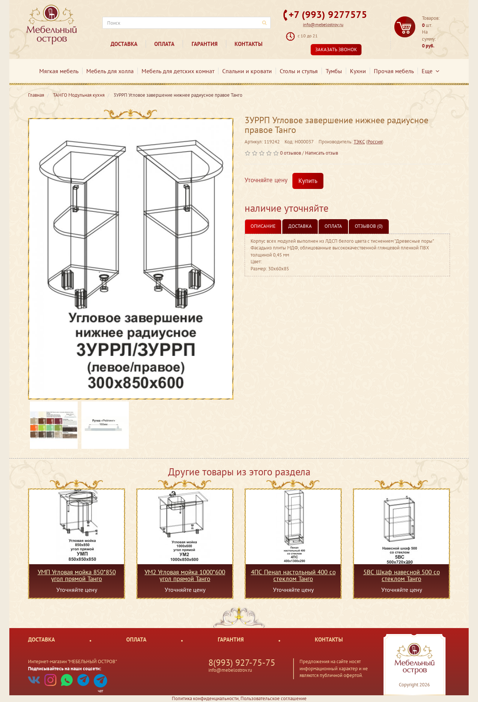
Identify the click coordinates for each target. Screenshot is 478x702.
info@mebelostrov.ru (323, 24)
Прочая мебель (394, 71)
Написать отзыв (321, 153)
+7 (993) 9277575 (328, 14)
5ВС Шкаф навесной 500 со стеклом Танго (401, 575)
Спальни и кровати (247, 71)
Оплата (164, 43)
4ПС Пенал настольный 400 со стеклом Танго (293, 575)
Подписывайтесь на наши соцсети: (64, 668)
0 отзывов (290, 153)
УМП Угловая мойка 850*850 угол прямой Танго (77, 575)
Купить (307, 181)
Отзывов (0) (369, 226)
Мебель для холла (110, 71)
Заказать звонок (336, 49)
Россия (374, 142)
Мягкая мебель (58, 71)
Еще (430, 71)
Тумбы (334, 71)
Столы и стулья (299, 71)
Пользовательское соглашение (273, 698)
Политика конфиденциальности (205, 698)
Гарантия (205, 43)
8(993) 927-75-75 (241, 662)
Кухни (358, 71)
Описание (263, 226)
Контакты (249, 43)
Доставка (124, 43)
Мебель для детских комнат (178, 71)
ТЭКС (359, 142)
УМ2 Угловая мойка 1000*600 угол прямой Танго (185, 575)
